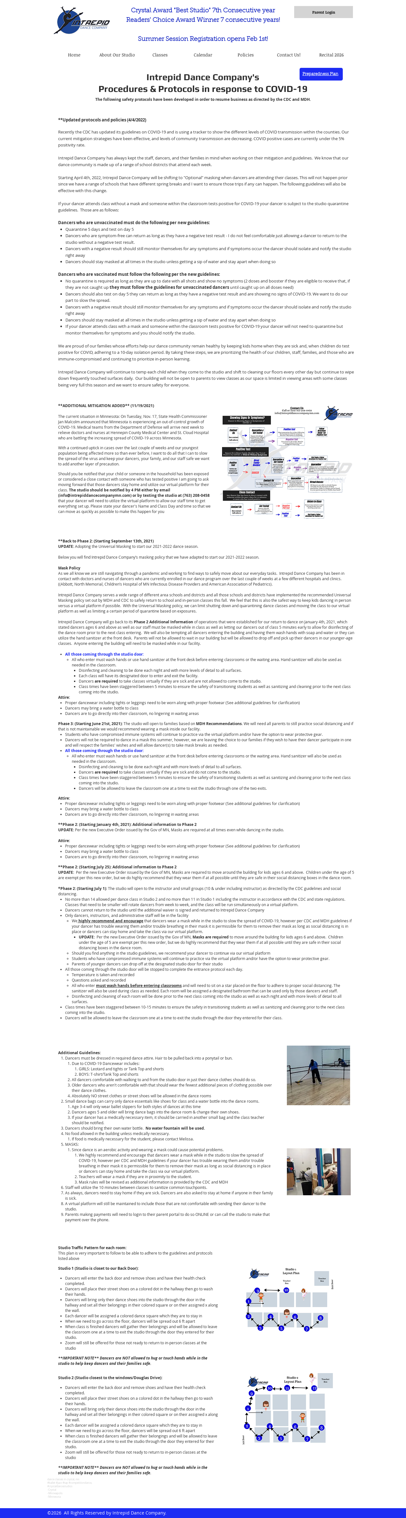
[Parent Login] (323, 12)
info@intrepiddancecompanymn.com (94, 495)
